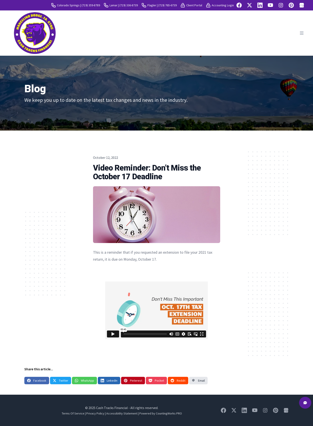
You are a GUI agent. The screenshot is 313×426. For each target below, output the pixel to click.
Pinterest (133, 380)
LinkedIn (109, 380)
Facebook (36, 380)
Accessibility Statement (121, 413)
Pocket (156, 380)
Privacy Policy (95, 413)
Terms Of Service (73, 413)
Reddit (178, 380)
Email (198, 380)
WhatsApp (84, 380)
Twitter (60, 380)
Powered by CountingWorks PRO (160, 413)
